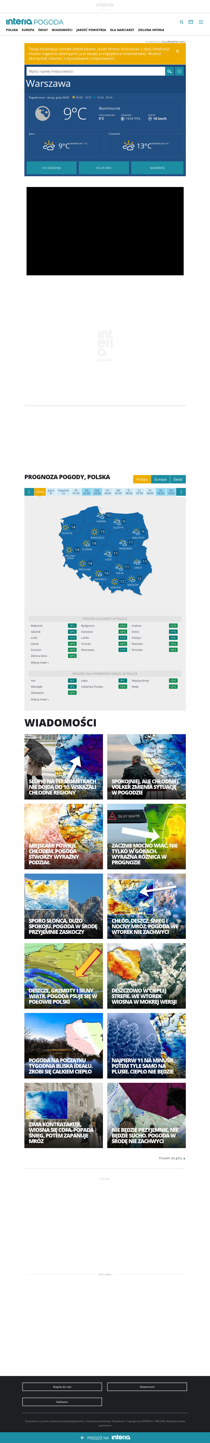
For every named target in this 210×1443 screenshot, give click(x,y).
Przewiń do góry (170, 1158)
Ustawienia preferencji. (98, 1421)
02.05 (86, 492)
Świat (43, 30)
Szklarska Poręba (92, 686)
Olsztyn (136, 637)
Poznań (86, 643)
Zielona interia (151, 30)
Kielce (135, 631)
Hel (33, 680)
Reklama (62, 1402)
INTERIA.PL (147, 1421)
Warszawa (87, 649)
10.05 (171, 492)
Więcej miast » (40, 662)
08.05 (150, 492)
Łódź (34, 637)
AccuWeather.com (173, 42)
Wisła (135, 686)
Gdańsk (36, 631)
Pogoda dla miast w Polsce (105, 619)
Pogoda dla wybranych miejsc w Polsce (105, 674)
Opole (35, 643)
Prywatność (118, 1421)
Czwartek (114, 133)
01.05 (76, 492)
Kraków (136, 625)
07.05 (139, 492)
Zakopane (37, 692)
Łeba (84, 680)
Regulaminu (78, 1421)
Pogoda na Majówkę (157, 167)
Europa (28, 30)
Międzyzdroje (140, 680)
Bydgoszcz (88, 625)
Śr (51, 492)
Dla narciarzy (122, 30)
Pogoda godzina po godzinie (52, 167)
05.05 (118, 492)
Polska (12, 30)
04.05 (107, 492)
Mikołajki (36, 686)
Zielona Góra (39, 656)
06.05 (129, 492)
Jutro (32, 133)
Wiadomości (62, 30)
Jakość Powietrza (91, 30)
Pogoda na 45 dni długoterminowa (104, 167)
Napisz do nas (62, 1386)
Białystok (37, 625)
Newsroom (147, 1386)
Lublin (85, 637)
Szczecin (36, 649)
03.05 (97, 492)
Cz (63, 492)
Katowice (87, 631)
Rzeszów (137, 643)
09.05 (160, 492)
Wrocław (137, 649)
